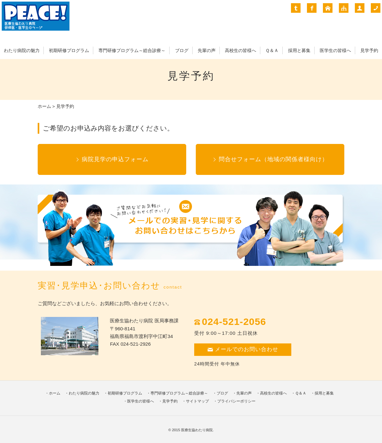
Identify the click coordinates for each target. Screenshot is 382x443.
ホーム (44, 106)
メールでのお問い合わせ (242, 349)
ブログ (181, 50)
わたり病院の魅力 (22, 50)
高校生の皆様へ (240, 50)
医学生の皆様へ (335, 50)
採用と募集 (299, 50)
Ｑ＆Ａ (272, 50)
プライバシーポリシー (236, 401)
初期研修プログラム (69, 50)
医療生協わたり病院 (197, 430)
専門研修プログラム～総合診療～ (131, 50)
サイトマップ (197, 401)
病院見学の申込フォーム (115, 159)
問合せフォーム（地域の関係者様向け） (273, 159)
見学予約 (369, 50)
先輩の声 (207, 50)
